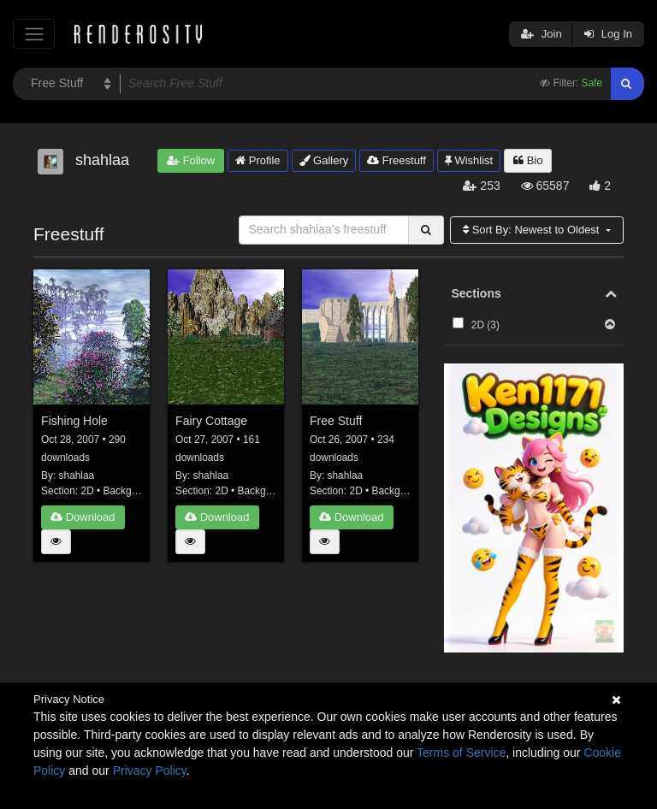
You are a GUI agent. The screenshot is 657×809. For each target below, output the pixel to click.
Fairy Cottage (211, 421)
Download (82, 517)
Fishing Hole (74, 421)
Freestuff (396, 160)
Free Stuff (336, 421)
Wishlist (469, 160)
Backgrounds (133, 491)
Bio (527, 160)
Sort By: (532, 229)
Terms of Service (461, 752)
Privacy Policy (149, 770)
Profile (257, 160)
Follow (191, 160)
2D (87, 491)
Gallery (324, 160)
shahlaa (77, 475)
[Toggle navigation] (34, 34)
